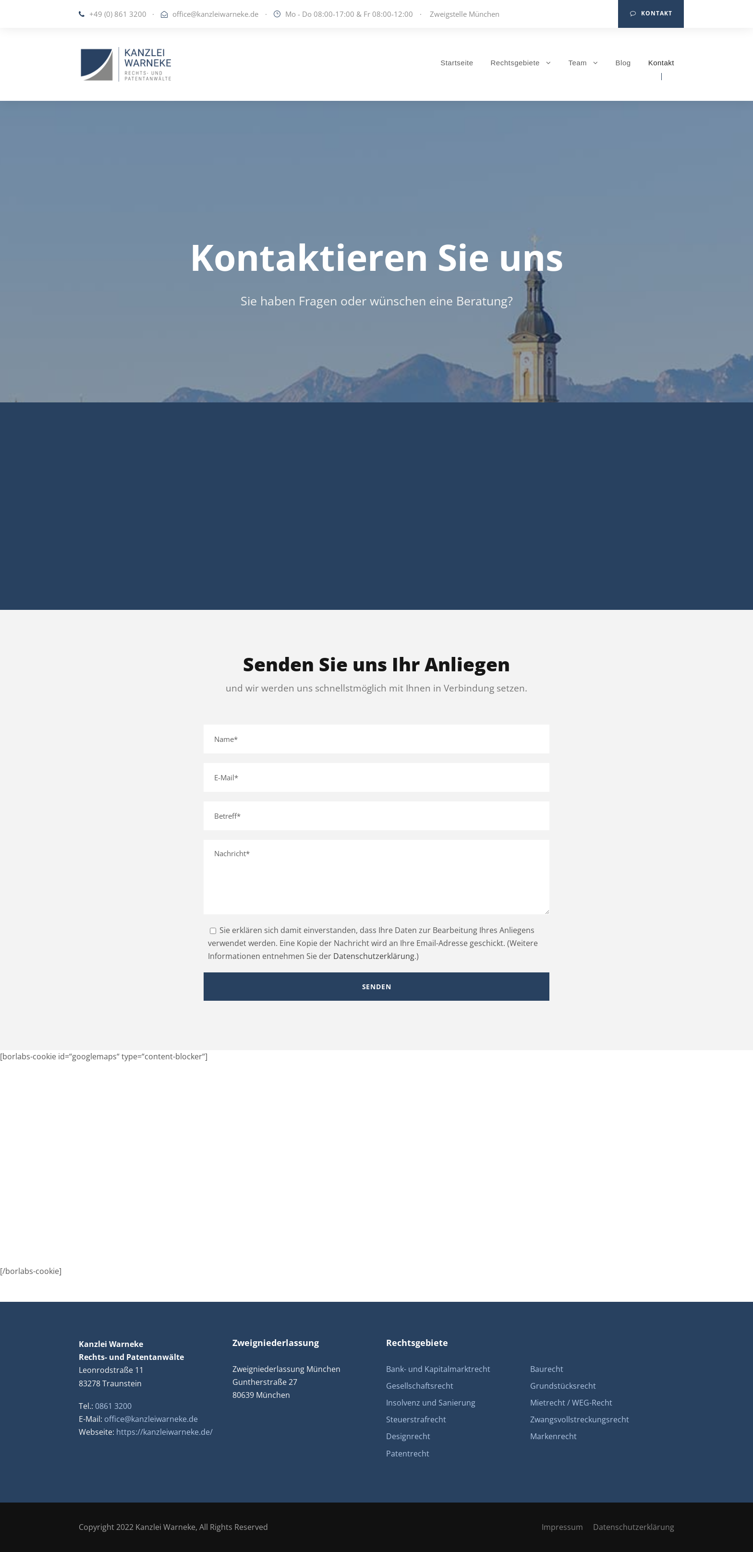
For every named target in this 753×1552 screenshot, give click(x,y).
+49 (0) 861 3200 (117, 14)
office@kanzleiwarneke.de (215, 14)
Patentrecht (407, 1453)
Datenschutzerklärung (373, 956)
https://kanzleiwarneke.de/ (164, 1432)
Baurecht (546, 1369)
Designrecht (408, 1436)
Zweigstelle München (464, 14)
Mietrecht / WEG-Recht (571, 1402)
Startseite (456, 63)
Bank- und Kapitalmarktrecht (438, 1369)
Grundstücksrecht (563, 1386)
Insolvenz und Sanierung (430, 1402)
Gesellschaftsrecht (419, 1386)
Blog (623, 63)
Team (577, 63)
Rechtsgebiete (515, 63)
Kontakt (651, 13)
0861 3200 (113, 1406)
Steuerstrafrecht (416, 1419)
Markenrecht (553, 1436)
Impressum (562, 1527)
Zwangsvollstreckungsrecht (579, 1419)
